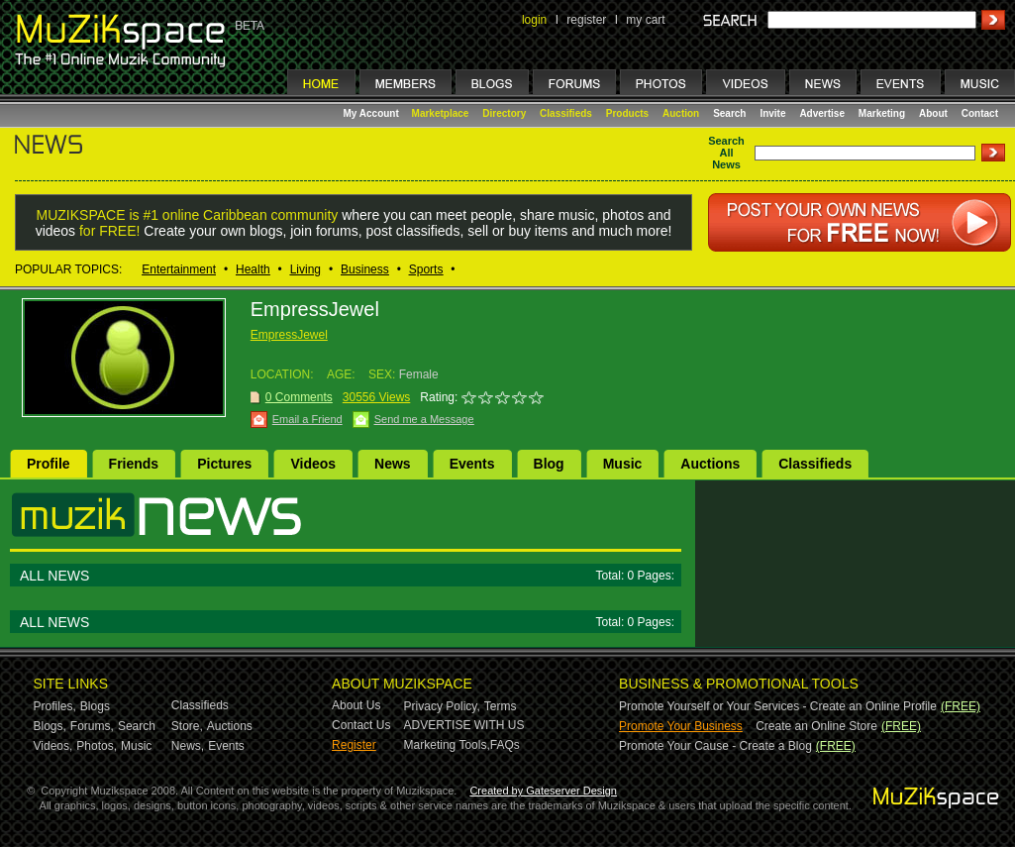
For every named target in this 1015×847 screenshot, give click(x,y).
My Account (373, 113)
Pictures (224, 464)
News (392, 464)
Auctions (710, 464)
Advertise (822, 113)
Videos (313, 464)
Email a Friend (307, 419)
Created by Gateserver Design (543, 790)
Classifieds (566, 113)
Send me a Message (424, 419)
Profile (48, 464)
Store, (187, 726)
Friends (134, 464)
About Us (356, 705)
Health (253, 269)
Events (472, 464)
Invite (772, 113)
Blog (549, 464)
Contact (980, 113)
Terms (500, 706)
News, (187, 746)
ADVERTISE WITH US (464, 725)
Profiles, (55, 706)
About (933, 113)
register (586, 20)
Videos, (53, 746)
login (534, 20)
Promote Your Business (681, 726)
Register (354, 745)
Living (305, 269)
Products (627, 113)
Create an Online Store (816, 726)
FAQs (505, 745)
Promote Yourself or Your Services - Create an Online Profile (778, 706)
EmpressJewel (289, 335)
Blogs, (50, 726)
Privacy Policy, (442, 706)
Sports (426, 269)
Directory (504, 113)
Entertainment (179, 269)
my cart (645, 20)
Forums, (92, 726)
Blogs (95, 706)
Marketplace (440, 113)
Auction (680, 113)
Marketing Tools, (447, 745)
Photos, (96, 746)
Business (365, 269)
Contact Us (361, 725)
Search (729, 113)
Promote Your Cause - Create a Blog (715, 746)
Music (623, 464)
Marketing (882, 113)
